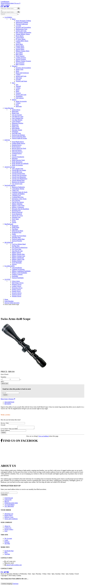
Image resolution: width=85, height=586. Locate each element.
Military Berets (16, 252)
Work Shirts (19, 44)
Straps (14, 220)
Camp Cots (15, 190)
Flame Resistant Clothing (23, 20)
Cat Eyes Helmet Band (19, 244)
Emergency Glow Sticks (19, 199)
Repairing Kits (16, 210)
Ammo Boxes (16, 110)
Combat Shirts (20, 47)
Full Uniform (20, 98)
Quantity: (3, 377)
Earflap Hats (15, 246)
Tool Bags (15, 229)
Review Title (4, 423)
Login (2, 1)
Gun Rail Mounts (17, 120)
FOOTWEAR (8, 498)
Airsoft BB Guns (17, 172)
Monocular (15, 125)
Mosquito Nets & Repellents (20, 209)
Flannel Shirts (20, 46)
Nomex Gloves (16, 289)
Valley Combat (5, 5)
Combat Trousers (21, 57)
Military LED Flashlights (19, 272)
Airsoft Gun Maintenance (19, 178)
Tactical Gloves (16, 294)
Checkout (15, 584)
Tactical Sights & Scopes (19, 138)
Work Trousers (20, 56)
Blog (5, 553)
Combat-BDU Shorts (22, 41)
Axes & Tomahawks (18, 157)
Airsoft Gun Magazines (19, 177)
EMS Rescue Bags (17, 230)
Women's (14, 66)
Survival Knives (17, 150)
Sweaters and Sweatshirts (23, 27)
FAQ (5, 531)
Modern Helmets (17, 261)
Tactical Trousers (21, 59)
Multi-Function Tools (18, 160)
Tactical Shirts (20, 49)
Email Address (5, 431)
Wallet (14, 234)
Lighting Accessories (18, 269)
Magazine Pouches (17, 123)
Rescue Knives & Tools (19, 148)
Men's (14, 19)
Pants (17, 104)
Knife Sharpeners (17, 162)
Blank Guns (15, 113)
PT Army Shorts (20, 39)
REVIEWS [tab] (7, 404)
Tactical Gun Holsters (18, 135)
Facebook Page (9, 551)
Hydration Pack (16, 232)
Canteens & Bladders (18, 194)
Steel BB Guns (16, 133)
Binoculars (15, 111)
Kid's (13, 83)
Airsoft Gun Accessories (19, 175)
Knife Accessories (17, 165)
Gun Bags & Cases (17, 116)
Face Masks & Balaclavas (19, 247)
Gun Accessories (17, 115)
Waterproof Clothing (22, 22)
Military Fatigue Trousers (23, 61)
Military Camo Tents (18, 205)
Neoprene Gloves (17, 288)
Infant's (14, 99)
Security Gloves (17, 293)
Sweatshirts (19, 96)
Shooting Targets (17, 130)
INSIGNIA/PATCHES (11, 503)
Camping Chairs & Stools (19, 192)
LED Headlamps (17, 267)
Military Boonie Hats (18, 254)
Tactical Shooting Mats (19, 136)
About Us (7, 526)
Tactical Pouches (17, 241)
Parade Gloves (16, 291)
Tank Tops (19, 78)
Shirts (17, 91)
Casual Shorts (20, 37)
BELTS (6, 502)
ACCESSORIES (9, 505)
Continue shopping (6, 584)
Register (6, 1)
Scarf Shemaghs (17, 262)
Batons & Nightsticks (18, 187)
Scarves (14, 264)
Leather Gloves (16, 286)
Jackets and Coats (21, 31)
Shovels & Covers (17, 215)
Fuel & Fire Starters (18, 202)
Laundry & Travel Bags (19, 236)
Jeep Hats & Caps (17, 251)
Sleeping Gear (16, 217)
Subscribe (4, 495)
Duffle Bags (15, 227)
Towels (14, 222)
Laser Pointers (16, 121)
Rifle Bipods (16, 128)
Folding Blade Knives (18, 143)
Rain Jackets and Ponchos (23, 32)
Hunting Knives (16, 145)
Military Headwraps (18, 257)
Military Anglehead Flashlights (21, 271)
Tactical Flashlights (18, 278)
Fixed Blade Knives (18, 141)
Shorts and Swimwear (22, 73)
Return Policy (8, 516)
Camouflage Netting (18, 188)
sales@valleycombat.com (14, 565)
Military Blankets (17, 204)
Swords (14, 155)
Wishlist (6, 3)
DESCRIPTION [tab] (9, 402)
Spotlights (15, 276)
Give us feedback (43, 436)
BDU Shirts (19, 54)
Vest (17, 84)
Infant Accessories (21, 101)
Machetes (15, 158)
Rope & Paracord (17, 212)
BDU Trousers (20, 64)
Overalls (18, 79)
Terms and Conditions (11, 519)
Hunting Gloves (16, 284)
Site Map (7, 544)
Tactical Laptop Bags (18, 239)
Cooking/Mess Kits (18, 197)
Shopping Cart (8, 514)
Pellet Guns (15, 126)
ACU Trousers (20, 62)
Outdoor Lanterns (17, 274)
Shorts (18, 89)
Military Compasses (18, 207)
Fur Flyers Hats (16, 249)
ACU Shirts (19, 52)
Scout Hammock (17, 214)
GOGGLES (7, 500)
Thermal (18, 86)
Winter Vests (19, 69)
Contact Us (12, 3)
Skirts (17, 71)
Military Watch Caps (18, 259)
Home (2, 3)
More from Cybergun (8, 399)
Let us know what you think (9, 429)
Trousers (18, 93)
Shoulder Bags (16, 237)
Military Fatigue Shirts (22, 51)
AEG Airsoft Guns (17, 168)
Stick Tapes (15, 219)
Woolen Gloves (16, 296)
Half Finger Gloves (18, 283)
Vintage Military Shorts (23, 34)
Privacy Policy (8, 530)
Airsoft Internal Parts (18, 180)
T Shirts (18, 42)
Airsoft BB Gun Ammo (19, 170)
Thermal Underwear (22, 24)
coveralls (18, 26)
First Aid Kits (16, 200)
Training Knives (17, 153)
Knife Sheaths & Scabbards (20, 163)
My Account (8, 539)
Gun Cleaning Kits (17, 118)
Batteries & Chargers (18, 182)
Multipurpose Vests (21, 29)
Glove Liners (16, 281)
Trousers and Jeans (21, 81)
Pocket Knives (16, 146)
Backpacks (15, 225)
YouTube (7, 554)
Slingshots (15, 131)
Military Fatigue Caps (18, 256)
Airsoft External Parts (18, 173)
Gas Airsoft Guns (17, 183)
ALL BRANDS (9, 507)
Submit (5, 394)
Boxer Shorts (20, 36)
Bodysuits (19, 106)
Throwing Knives (17, 152)
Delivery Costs (8, 517)
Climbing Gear (16, 195)
